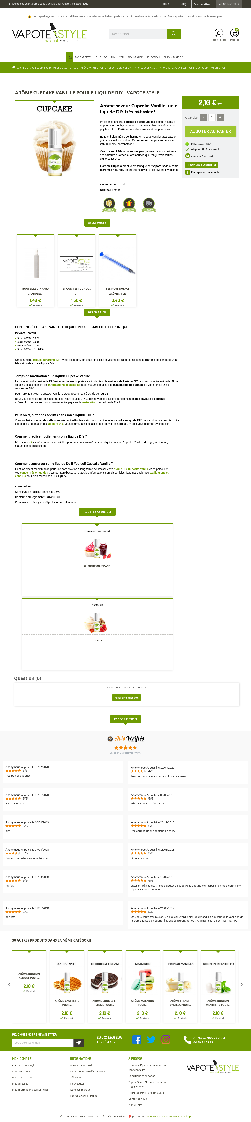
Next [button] (242, 986)
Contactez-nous (229, 4)
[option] (35, 271)
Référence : (198, 144)
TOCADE (97, 640)
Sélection (75, 1077)
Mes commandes (22, 1077)
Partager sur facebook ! (205, 172)
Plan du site (135, 1104)
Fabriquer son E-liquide (83, 1096)
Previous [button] (9, 986)
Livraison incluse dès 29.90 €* (87, 1071)
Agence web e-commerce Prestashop (169, 1116)
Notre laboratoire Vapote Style (146, 1092)
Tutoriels (164, 4)
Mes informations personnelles (30, 1089)
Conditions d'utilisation (141, 1076)
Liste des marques (80, 1089)
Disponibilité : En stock (205, 149)
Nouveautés (77, 1083)
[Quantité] (212, 117)
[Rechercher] (145, 34)
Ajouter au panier (210, 131)
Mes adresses (20, 1083)
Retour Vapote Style (23, 1065)
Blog (183, 4)
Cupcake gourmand (97, 566)
